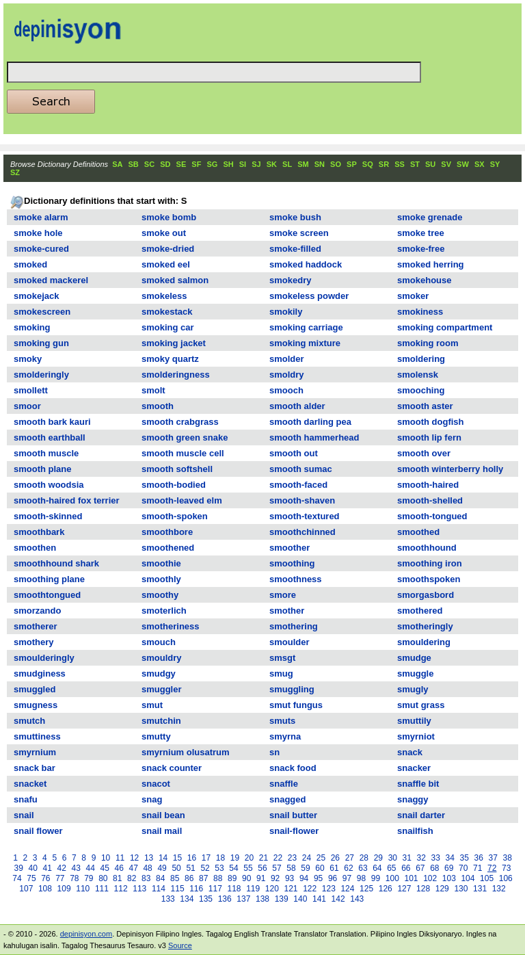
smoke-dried (168, 249)
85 (174, 878)
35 (464, 858)
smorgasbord (425, 595)
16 (191, 858)
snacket (30, 784)
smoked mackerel (51, 280)
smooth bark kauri (52, 422)
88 (217, 878)
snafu (26, 799)
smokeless (164, 296)
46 (118, 868)
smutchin (161, 721)
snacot (156, 784)
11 (120, 858)
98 (361, 878)
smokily (285, 311)
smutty (156, 736)
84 (160, 878)
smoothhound (427, 547)
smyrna (285, 736)
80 (102, 878)
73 (506, 868)
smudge (414, 658)
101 (411, 878)
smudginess (40, 673)
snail (24, 815)
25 (321, 858)
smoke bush (295, 217)
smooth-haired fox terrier (67, 500)
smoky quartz (170, 359)
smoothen (35, 547)
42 (61, 868)
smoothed (418, 532)
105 (487, 878)
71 (477, 868)
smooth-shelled (430, 500)
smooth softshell (177, 469)
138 (262, 899)
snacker (414, 768)
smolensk (417, 374)
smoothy (160, 595)
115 (178, 888)
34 (450, 858)
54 (233, 868)
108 (45, 888)
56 (262, 868)
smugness (35, 705)
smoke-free (420, 249)
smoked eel (166, 264)
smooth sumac (300, 469)
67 (420, 868)
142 (338, 899)
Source (180, 945)
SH (228, 164)
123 (329, 888)
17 (206, 858)
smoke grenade (429, 217)
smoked (30, 264)
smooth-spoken (175, 516)
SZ (15, 172)
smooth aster (425, 406)
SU (430, 164)
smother (286, 610)
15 (177, 858)
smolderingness (176, 374)
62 (348, 868)
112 (121, 888)
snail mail (162, 831)
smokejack (36, 296)
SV (446, 164)
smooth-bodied (174, 485)
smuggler (162, 689)
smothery (34, 642)
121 (290, 888)
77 (59, 878)
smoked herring (430, 264)
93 (289, 878)
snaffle (283, 784)
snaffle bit (418, 784)
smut (152, 705)
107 (26, 888)
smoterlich (164, 610)
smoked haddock (305, 264)
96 (332, 878)
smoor (27, 406)
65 (391, 868)
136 (225, 899)
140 (300, 899)
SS (399, 164)
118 (234, 888)
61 (333, 868)
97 (346, 878)
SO (335, 164)
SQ (367, 164)
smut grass (420, 705)
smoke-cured (41, 249)
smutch (29, 721)
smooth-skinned (48, 516)
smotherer (35, 626)
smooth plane (43, 469)
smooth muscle (46, 453)
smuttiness (37, 736)
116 (196, 888)
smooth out (293, 453)
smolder (286, 359)
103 (449, 878)
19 (234, 858)
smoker (413, 296)
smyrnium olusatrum (186, 752)
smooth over (423, 453)
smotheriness (171, 626)
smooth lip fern (429, 437)
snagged (287, 799)
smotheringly (425, 626)
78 (74, 878)
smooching (420, 390)
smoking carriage (306, 327)
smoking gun (41, 343)
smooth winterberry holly (450, 469)
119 (253, 888)
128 (423, 888)
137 (243, 899)
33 (435, 858)
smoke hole (38, 233)
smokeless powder (309, 296)
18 (220, 858)
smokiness (420, 311)
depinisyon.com (86, 934)
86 (189, 878)
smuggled (34, 689)
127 (404, 888)
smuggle (415, 673)
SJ (256, 164)
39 (18, 868)
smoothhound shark (56, 563)
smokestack (167, 311)
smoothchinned (302, 532)
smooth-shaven (302, 500)
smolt (153, 390)
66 (405, 868)
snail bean (163, 815)
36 (478, 858)
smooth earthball (49, 437)
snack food (293, 768)
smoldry (286, 374)
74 (16, 878)
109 (64, 888)
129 (442, 888)
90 (246, 878)
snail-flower (294, 831)
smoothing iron (429, 563)
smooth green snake (185, 437)
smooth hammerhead (314, 437)
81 (117, 878)
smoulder (289, 642)
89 (232, 878)
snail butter (293, 815)
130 (461, 888)
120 (272, 888)
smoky (28, 359)
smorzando (37, 610)
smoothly (161, 579)
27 (349, 858)
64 (377, 868)
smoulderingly (44, 658)
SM (303, 164)
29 (378, 858)
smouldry (162, 658)
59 (305, 868)
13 (148, 858)
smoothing (291, 563)
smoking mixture (304, 343)
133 (168, 899)
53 (219, 868)
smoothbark (39, 532)
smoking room (428, 343)
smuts (282, 721)
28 (364, 858)
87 (203, 878)
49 (161, 868)
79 (88, 878)
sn (274, 752)
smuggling (291, 689)
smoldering (421, 359)
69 (448, 868)
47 (133, 868)
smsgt (282, 658)
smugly (413, 689)
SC (149, 164)
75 (31, 878)
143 (357, 899)
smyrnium (35, 752)
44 (90, 868)
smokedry (290, 280)
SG (211, 164)
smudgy (159, 673)
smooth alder (297, 406)
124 (347, 888)
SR (384, 164)
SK (272, 164)
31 (407, 858)
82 (131, 878)
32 (421, 858)
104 (467, 878)
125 (366, 888)
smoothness (295, 579)
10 (105, 858)
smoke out (164, 233)
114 (158, 888)
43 (76, 868)
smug (281, 673)
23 (292, 858)
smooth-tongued (432, 516)
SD (165, 164)
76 (45, 878)
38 (507, 858)
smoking (32, 327)
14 (163, 858)
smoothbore (167, 532)
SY (495, 164)
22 (277, 858)
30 (392, 858)
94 (303, 878)
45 (104, 868)
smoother (289, 547)
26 (335, 858)
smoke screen (299, 233)
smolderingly (41, 374)
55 (247, 868)
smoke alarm (41, 217)
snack (409, 752)
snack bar (34, 768)
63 (362, 868)
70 (463, 868)
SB (134, 164)
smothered (419, 610)
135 (206, 899)
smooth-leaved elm (182, 500)
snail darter (421, 815)
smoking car (168, 327)
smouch (159, 642)
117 (215, 888)
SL (287, 164)
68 (434, 868)
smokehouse (424, 280)
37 (493, 858)
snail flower (38, 831)
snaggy (413, 799)
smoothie (161, 563)
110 (83, 888)
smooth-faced (298, 485)
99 (375, 878)
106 (506, 878)
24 (306, 858)
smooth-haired (428, 485)
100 (392, 878)
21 (263, 858)
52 (204, 868)
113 (139, 888)
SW (463, 164)
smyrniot (416, 736)
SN (319, 164)
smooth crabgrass (180, 422)
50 (176, 868)
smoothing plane (49, 579)
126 (385, 888)
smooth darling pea (310, 422)
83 (146, 878)
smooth (158, 406)
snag (152, 799)
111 (102, 888)
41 (47, 868)
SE (181, 164)
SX (479, 164)
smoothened (168, 547)
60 (319, 868)
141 (319, 899)
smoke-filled (295, 249)
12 (134, 858)
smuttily (414, 721)
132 (499, 888)
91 (260, 878)
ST (415, 164)
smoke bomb (169, 217)
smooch (286, 390)
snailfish (415, 831)
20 (249, 858)
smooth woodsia (49, 485)
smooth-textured (304, 516)
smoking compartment (444, 327)
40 (33, 868)
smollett (31, 390)
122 (310, 888)
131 (480, 888)
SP (352, 164)
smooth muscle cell (183, 453)
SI (242, 164)
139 (281, 899)
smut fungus (296, 705)
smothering (293, 626)
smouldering (423, 642)
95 (318, 878)
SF (196, 164)
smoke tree (420, 233)
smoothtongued (47, 595)
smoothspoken (428, 579)
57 (276, 868)
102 (430, 878)
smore (282, 595)
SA (117, 164)
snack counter (172, 768)
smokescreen (42, 311)
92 (275, 878)
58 (290, 868)
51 (190, 868)
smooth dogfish (430, 422)
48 (147, 868)
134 (186, 899)
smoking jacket (174, 343)
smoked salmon (175, 280)
